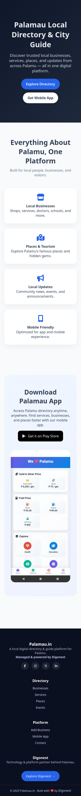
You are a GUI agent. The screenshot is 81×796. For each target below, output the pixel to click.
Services (40, 695)
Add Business (40, 730)
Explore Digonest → (40, 776)
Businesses (40, 688)
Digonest (64, 790)
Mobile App (40, 736)
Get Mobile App (41, 97)
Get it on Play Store (40, 436)
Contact (40, 743)
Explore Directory (40, 84)
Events (40, 707)
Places (40, 701)
